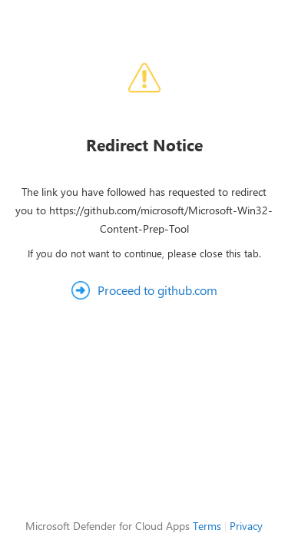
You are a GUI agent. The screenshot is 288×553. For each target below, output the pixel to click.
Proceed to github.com (157, 290)
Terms (207, 525)
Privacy (246, 525)
